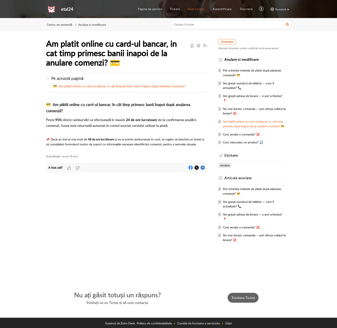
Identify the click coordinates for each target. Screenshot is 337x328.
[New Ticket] (243, 298)
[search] (231, 24)
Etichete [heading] (233, 160)
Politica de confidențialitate (154, 323)
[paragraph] (126, 124)
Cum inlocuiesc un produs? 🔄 (245, 147)
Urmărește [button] (229, 42)
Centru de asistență (59, 25)
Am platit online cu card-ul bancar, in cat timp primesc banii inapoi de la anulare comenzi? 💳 (252, 126)
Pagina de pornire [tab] (150, 9)
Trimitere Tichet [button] (243, 297)
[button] (261, 9)
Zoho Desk (128, 323)
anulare (227, 170)
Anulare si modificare (92, 25)
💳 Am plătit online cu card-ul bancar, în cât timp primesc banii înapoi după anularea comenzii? (119, 86)
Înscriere (246, 9)
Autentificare (222, 9)
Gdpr (228, 323)
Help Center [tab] (196, 9)
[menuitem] (222, 9)
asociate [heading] (240, 182)
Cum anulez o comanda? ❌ (243, 139)
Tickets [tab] (175, 9)
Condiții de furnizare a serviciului (198, 323)
